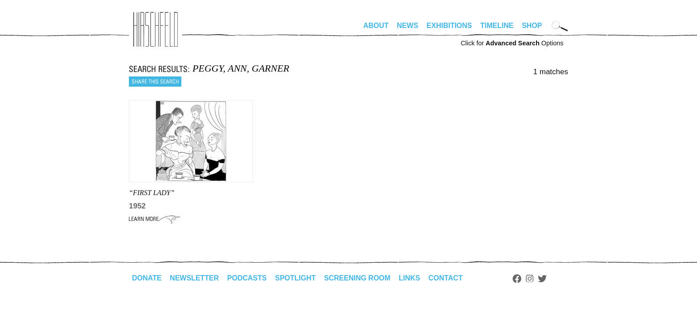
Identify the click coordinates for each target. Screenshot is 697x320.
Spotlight (295, 278)
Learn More (154, 219)
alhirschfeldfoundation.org (155, 29)
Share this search (155, 81)
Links (409, 278)
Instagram (529, 278)
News (407, 25)
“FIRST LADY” (151, 192)
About (376, 25)
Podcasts (247, 278)
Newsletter (194, 278)
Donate (146, 278)
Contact (446, 278)
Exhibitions (449, 25)
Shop (532, 25)
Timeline (497, 25)
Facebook (517, 278)
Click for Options (512, 43)
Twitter (542, 278)
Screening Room (357, 278)
